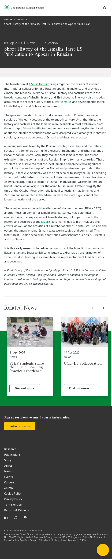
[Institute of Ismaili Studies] (24, 8)
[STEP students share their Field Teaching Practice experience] (30, 356)
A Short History (39, 84)
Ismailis (66, 102)
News (20, 19)
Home (8, 19)
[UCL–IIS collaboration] (84, 356)
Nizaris (46, 222)
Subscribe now (20, 426)
